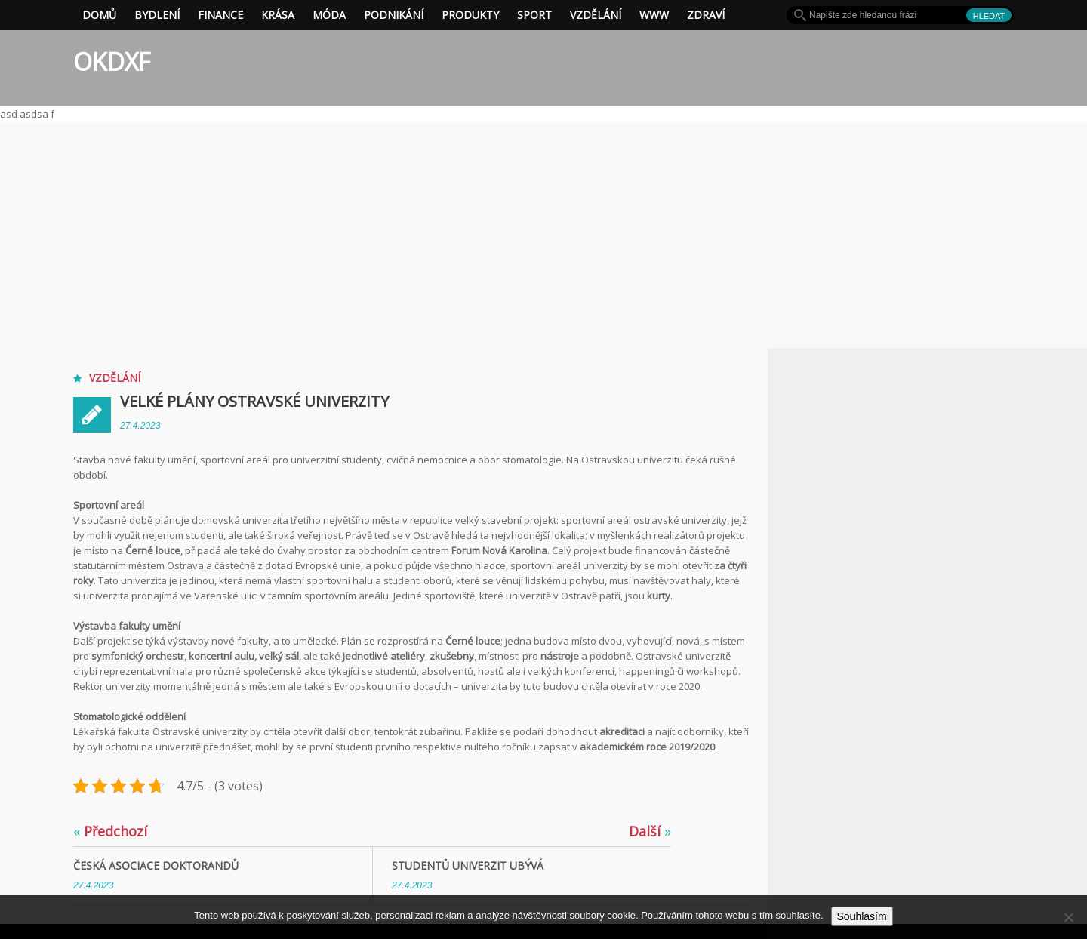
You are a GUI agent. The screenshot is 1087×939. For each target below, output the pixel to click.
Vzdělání (595, 15)
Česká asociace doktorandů (156, 865)
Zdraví (706, 15)
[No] (1068, 917)
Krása (277, 15)
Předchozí (110, 831)
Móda (329, 15)
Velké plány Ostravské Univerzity (254, 401)
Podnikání (393, 15)
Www (654, 15)
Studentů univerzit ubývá (468, 865)
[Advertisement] (543, 234)
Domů (99, 15)
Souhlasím (862, 916)
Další (650, 831)
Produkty (470, 15)
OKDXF (111, 61)
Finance (220, 15)
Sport (534, 15)
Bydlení (157, 15)
